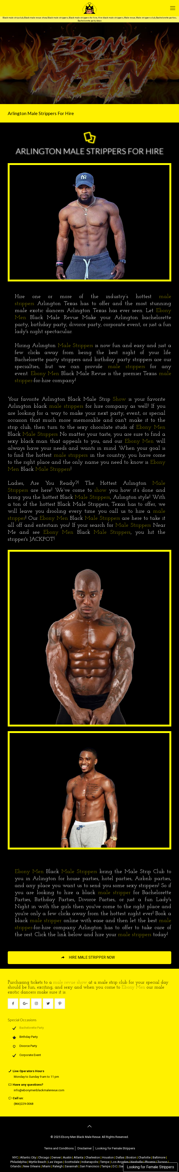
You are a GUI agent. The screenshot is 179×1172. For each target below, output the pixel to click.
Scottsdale (72, 1162)
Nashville (137, 1162)
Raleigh (58, 1166)
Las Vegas (55, 1162)
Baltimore (159, 1157)
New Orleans (31, 1166)
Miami (46, 1166)
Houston (108, 1157)
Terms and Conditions (59, 1148)
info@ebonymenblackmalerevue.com (39, 1090)
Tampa (105, 1166)
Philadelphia (18, 1162)
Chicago (43, 1157)
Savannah (71, 1166)
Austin (67, 1157)
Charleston (92, 1157)
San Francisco (89, 1166)
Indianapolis (89, 1162)
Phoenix (150, 1162)
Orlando (15, 1166)
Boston (131, 1157)
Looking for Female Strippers (150, 1167)
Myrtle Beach (37, 1162)
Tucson (162, 1162)
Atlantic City (28, 1157)
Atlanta (78, 1157)
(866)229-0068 (23, 1103)
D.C (115, 1166)
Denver (56, 1157)
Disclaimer (84, 1148)
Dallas (120, 1157)
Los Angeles (119, 1162)
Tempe (104, 1162)
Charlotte (144, 1157)
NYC (15, 1157)
